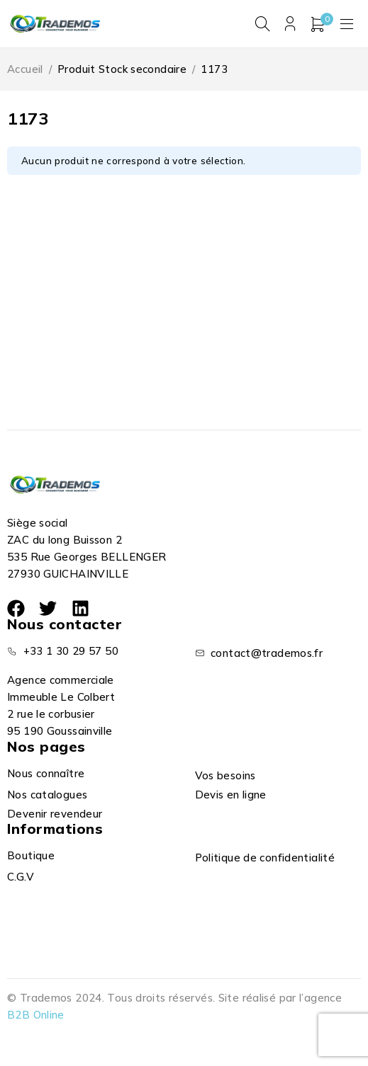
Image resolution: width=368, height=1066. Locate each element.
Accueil (25, 69)
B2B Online (36, 1014)
